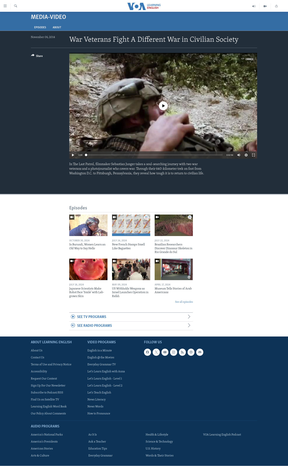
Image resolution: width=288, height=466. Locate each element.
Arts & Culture (40, 455)
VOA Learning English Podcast (222, 434)
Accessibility (39, 371)
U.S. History (153, 448)
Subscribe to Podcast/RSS (47, 392)
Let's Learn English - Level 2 (104, 385)
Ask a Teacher (97, 441)
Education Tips (97, 448)
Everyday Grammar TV (101, 364)
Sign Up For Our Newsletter (48, 385)
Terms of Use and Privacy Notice (51, 364)
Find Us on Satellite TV (45, 399)
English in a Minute (99, 350)
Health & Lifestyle (157, 434)
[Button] (37, 56)
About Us (36, 350)
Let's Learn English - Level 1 (104, 378)
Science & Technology (159, 441)
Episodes (40, 27)
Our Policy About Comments (48, 413)
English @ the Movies (100, 357)
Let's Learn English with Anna (106, 371)
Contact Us (37, 357)
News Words (95, 406)
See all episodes (184, 302)
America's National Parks (47, 434)
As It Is (92, 434)
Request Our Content (44, 378)
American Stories (42, 448)
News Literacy (96, 399)
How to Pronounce (98, 413)
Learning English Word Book (49, 406)
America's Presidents (44, 441)
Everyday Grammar (100, 455)
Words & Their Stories (160, 455)
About (57, 27)
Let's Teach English (99, 392)
